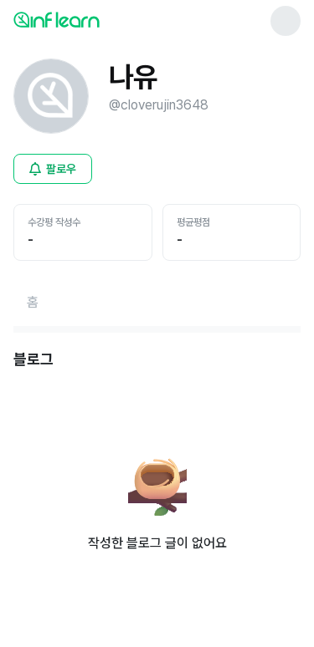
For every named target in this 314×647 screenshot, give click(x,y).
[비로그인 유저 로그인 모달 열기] (52, 169)
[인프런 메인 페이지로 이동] (97, 19)
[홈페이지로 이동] (33, 303)
